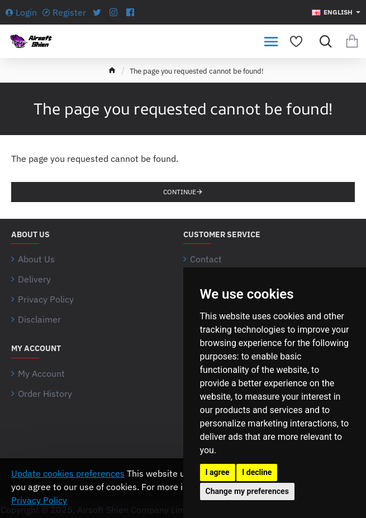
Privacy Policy (39, 500)
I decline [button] (257, 472)
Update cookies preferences (68, 473)
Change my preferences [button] (247, 491)
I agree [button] (218, 472)
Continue (179, 192)
